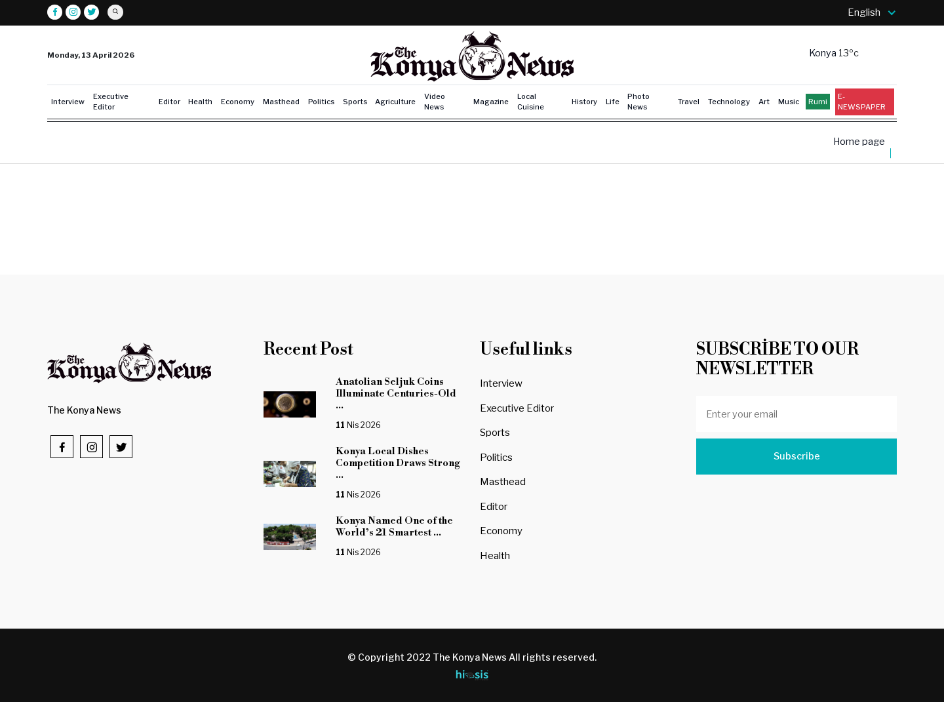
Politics (321, 101)
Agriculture (395, 101)
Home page (859, 141)
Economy (237, 101)
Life (613, 101)
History (584, 101)
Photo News (638, 102)
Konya (823, 53)
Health (200, 101)
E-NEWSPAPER (862, 102)
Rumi (817, 101)
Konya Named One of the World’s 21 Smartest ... (394, 527)
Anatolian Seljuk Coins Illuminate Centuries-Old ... (396, 394)
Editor (169, 101)
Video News (434, 102)
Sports (355, 101)
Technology (729, 101)
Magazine (491, 101)
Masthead (281, 101)
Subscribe (797, 456)
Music (788, 101)
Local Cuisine (530, 102)
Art (764, 101)
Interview (68, 101)
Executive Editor (110, 102)
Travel (688, 101)
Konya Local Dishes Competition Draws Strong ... (398, 463)
